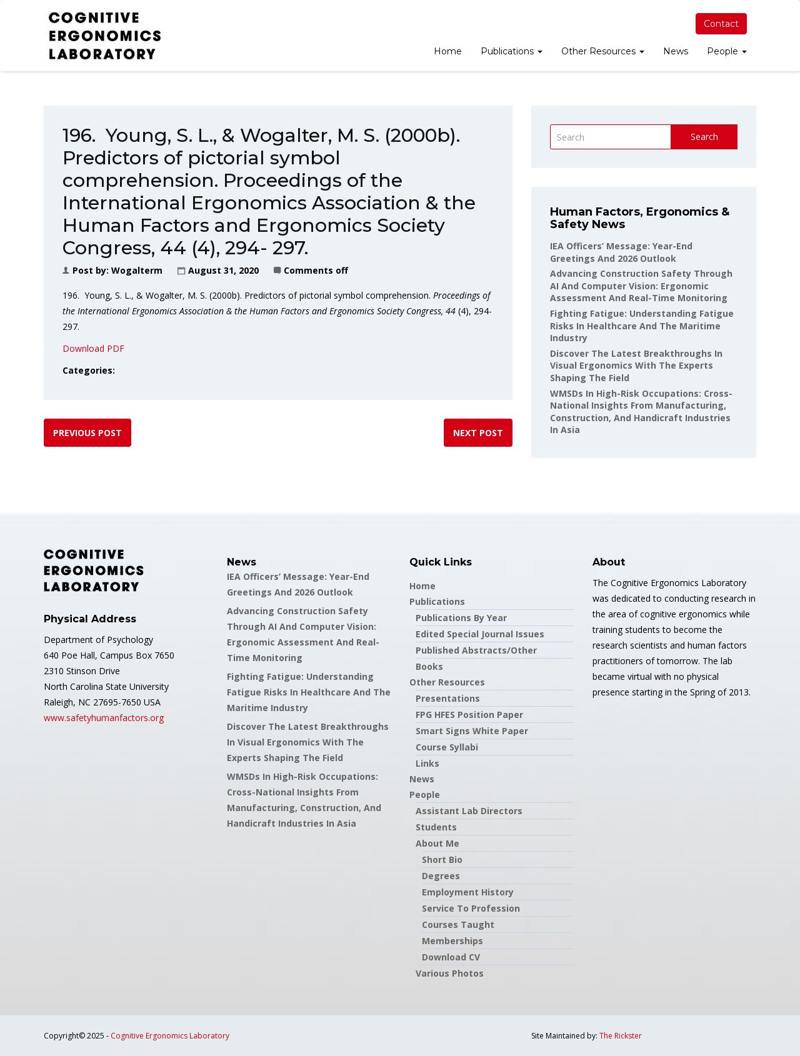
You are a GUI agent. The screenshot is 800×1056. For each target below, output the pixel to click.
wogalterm (136, 270)
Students (436, 827)
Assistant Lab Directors (469, 811)
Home (448, 51)
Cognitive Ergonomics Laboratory (170, 1035)
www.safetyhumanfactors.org (104, 718)
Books (429, 666)
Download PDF (93, 348)
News (675, 51)
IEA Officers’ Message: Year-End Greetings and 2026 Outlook (621, 252)
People (727, 51)
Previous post (87, 433)
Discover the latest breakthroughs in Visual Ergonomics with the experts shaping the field (636, 365)
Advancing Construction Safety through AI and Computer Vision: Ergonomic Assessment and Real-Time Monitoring (641, 285)
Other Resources (602, 51)
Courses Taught (458, 924)
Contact (721, 23)
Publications (511, 51)
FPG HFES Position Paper (469, 714)
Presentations (448, 698)
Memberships (452, 941)
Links (427, 763)
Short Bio (442, 859)
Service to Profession (471, 908)
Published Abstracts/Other (476, 650)
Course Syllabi (447, 747)
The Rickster (620, 1035)
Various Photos (450, 973)
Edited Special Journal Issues (480, 634)
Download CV (451, 957)
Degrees (441, 876)
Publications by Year (461, 618)
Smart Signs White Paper (472, 731)
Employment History (468, 892)
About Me (437, 843)
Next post (478, 433)
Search (704, 136)
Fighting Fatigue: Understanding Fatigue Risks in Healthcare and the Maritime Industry (642, 325)
